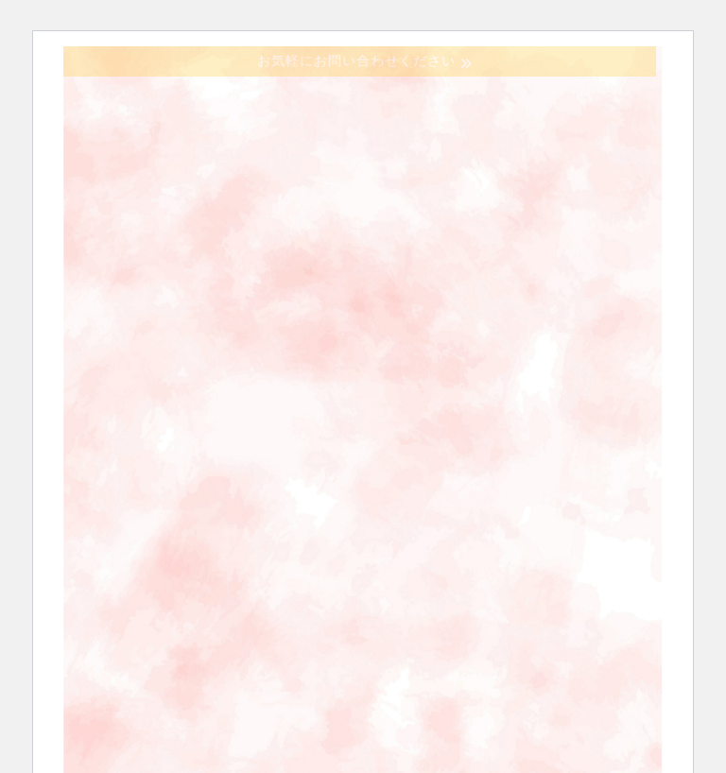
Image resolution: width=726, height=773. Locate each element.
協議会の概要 (273, 295)
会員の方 (492, 347)
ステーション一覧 (176, 347)
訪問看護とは (431, 295)
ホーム (138, 295)
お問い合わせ (349, 347)
